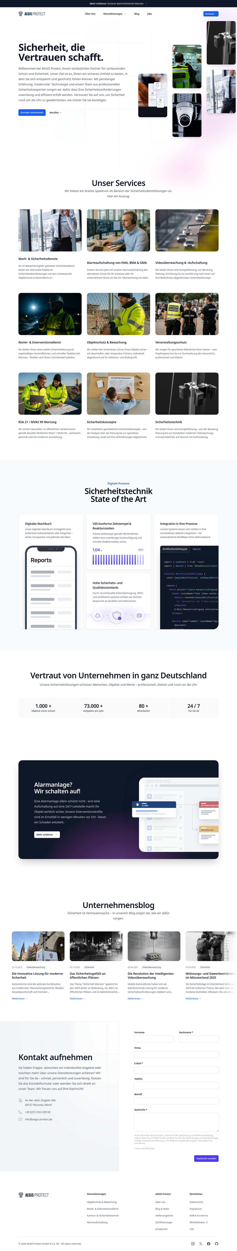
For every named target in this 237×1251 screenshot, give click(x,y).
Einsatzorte (161, 1229)
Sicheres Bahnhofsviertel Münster (118, 3)
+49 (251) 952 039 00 (37, 1112)
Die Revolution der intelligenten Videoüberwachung (151, 975)
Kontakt (211, 13)
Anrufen (56, 112)
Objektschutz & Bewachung (102, 1202)
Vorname (139, 1032)
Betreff (138, 1094)
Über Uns (90, 13)
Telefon (138, 1078)
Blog (136, 13)
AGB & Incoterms (199, 1215)
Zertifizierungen (164, 1222)
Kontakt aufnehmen (32, 112)
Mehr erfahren (47, 834)
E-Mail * (138, 1063)
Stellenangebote (164, 1215)
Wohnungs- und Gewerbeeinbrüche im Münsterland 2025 (211, 975)
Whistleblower (199, 1222)
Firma (137, 1047)
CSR (192, 1229)
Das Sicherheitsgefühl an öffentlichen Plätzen (88, 975)
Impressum (196, 1208)
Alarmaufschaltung (97, 1222)
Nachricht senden (206, 1158)
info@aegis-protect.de (38, 1119)
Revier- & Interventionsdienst (102, 1208)
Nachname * (186, 1032)
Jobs (149, 13)
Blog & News (162, 1208)
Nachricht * (140, 1109)
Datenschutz (196, 1202)
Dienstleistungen (114, 13)
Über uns (160, 1202)
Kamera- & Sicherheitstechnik (103, 1215)
